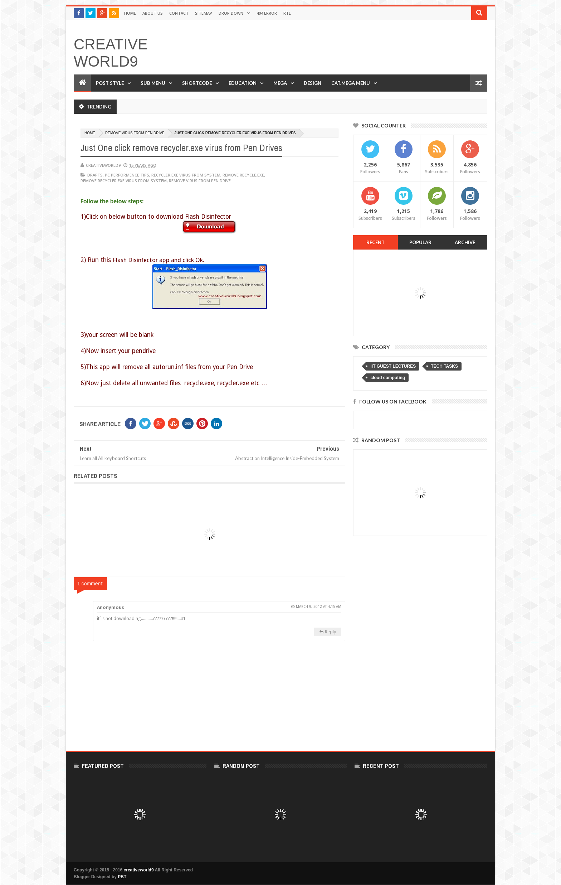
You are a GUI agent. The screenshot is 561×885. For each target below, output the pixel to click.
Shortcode (197, 83)
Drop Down (231, 13)
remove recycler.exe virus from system (124, 180)
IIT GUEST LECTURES (393, 366)
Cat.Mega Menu (350, 83)
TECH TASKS (444, 366)
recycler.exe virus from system (185, 175)
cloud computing (387, 377)
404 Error (267, 13)
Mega (280, 83)
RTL (287, 13)
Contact (179, 13)
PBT (122, 876)
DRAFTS (95, 175)
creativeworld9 (111, 53)
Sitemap (203, 13)
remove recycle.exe (243, 175)
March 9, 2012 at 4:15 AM (318, 607)
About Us (152, 13)
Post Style (110, 83)
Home (130, 13)
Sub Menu (153, 83)
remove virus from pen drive (135, 133)
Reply (330, 631)
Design (312, 83)
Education (243, 83)
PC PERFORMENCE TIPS (127, 175)
